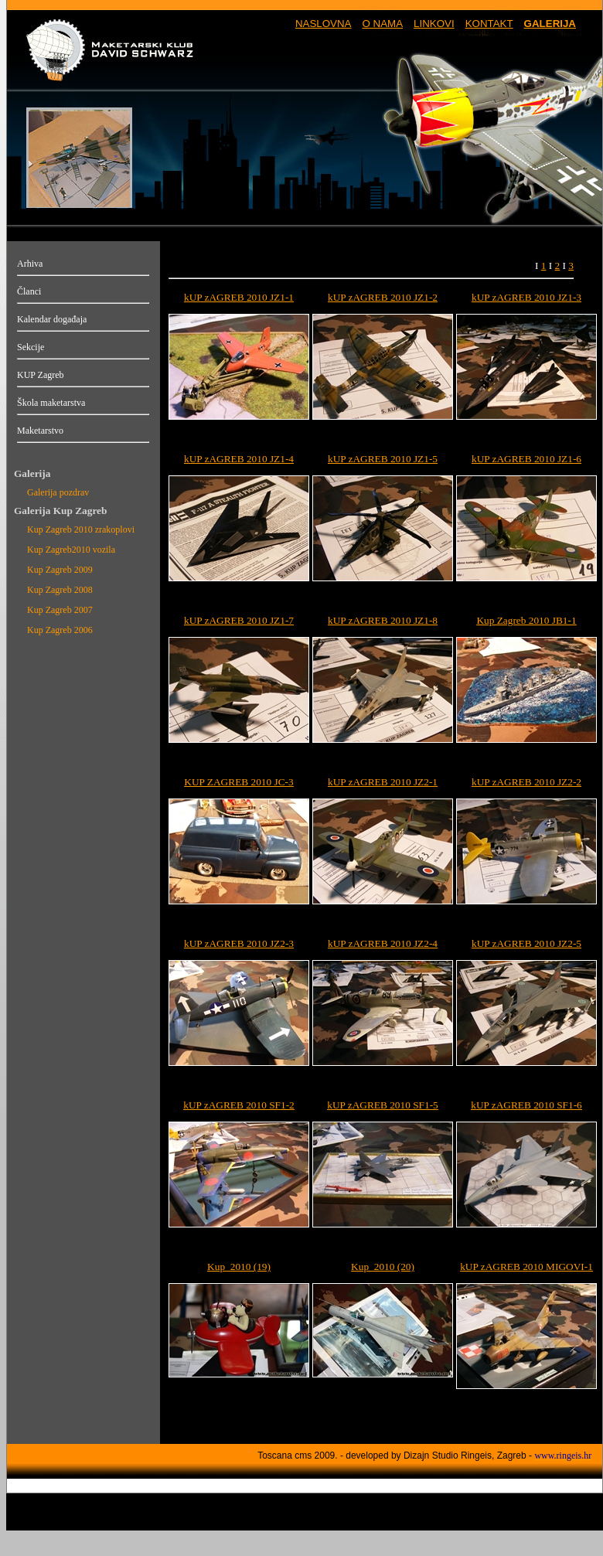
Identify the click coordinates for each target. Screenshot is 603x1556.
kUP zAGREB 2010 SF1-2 (239, 1105)
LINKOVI (434, 23)
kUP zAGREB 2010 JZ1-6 (526, 459)
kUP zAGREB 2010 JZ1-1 (239, 297)
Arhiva (30, 263)
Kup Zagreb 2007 (60, 609)
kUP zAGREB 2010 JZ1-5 (383, 459)
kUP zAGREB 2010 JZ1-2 (383, 297)
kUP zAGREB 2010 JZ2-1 (383, 782)
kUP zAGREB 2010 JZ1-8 (383, 620)
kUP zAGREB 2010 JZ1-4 (239, 459)
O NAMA (382, 23)
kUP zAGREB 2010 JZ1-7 (239, 620)
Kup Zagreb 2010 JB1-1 (526, 620)
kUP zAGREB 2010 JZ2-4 (383, 943)
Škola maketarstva (51, 402)
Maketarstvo (40, 430)
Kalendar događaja (52, 319)
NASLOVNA (323, 23)
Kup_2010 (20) (382, 1266)
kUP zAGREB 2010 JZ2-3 (239, 943)
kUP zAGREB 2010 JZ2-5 (526, 943)
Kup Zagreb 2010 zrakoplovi (81, 529)
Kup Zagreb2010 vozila (71, 549)
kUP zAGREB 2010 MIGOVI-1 (526, 1266)
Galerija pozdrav (58, 492)
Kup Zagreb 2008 (60, 589)
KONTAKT (489, 23)
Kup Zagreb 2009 (60, 569)
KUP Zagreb (40, 374)
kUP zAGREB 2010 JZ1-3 (526, 297)
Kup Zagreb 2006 (60, 630)
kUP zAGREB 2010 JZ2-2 (526, 782)
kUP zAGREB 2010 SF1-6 (526, 1105)
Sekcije (30, 347)
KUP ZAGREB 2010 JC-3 (238, 782)
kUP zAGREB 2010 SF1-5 (382, 1105)
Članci (29, 291)
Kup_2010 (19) (239, 1266)
